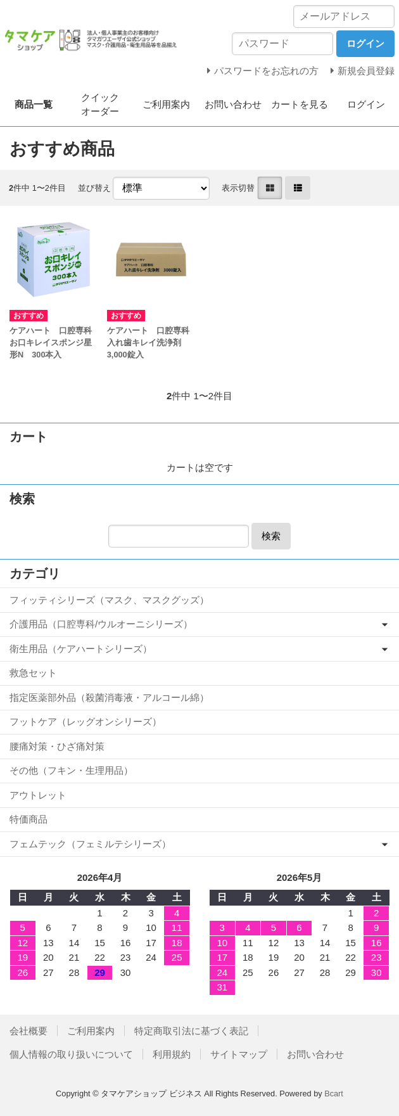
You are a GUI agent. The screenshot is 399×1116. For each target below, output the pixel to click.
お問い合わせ (233, 104)
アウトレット (38, 795)
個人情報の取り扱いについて (71, 1054)
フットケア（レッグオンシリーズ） (86, 721)
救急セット (33, 672)
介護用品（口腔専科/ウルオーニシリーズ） (101, 624)
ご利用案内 (166, 104)
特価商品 (29, 819)
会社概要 (29, 1030)
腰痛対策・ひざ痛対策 (57, 746)
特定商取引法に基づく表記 (191, 1030)
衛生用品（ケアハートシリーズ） (81, 648)
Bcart (333, 1093)
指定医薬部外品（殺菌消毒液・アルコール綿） (109, 697)
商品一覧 (34, 104)
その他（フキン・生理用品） (71, 770)
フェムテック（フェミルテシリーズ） (90, 843)
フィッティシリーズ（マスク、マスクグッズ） (109, 599)
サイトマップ (238, 1054)
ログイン (366, 104)
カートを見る (299, 104)
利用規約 (172, 1054)
